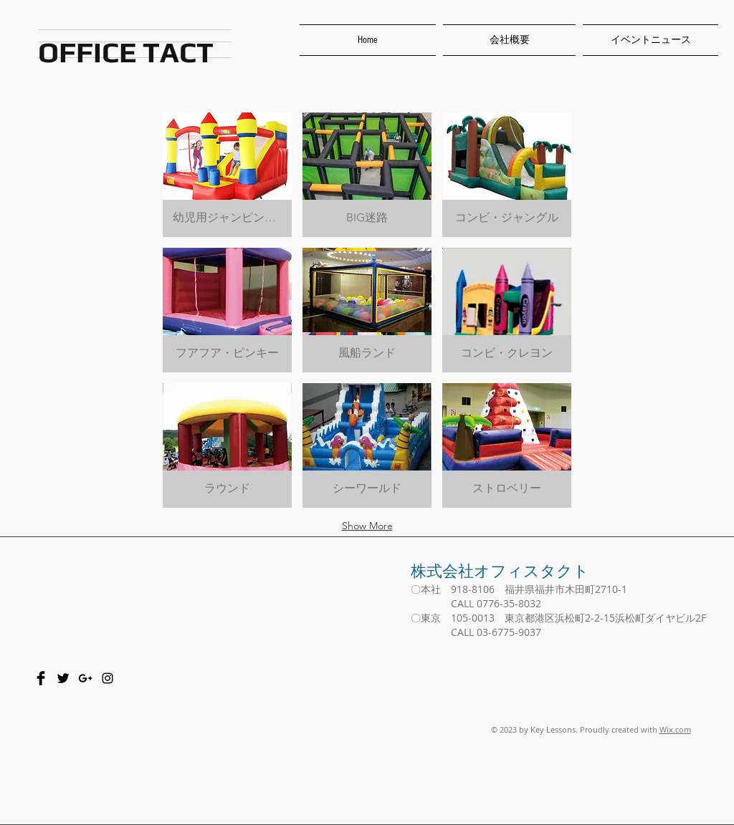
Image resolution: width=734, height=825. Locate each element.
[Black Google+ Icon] (85, 678)
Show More (367, 525)
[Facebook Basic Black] (41, 678)
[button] (227, 174)
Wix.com (675, 729)
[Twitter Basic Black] (63, 678)
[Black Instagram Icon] (107, 678)
